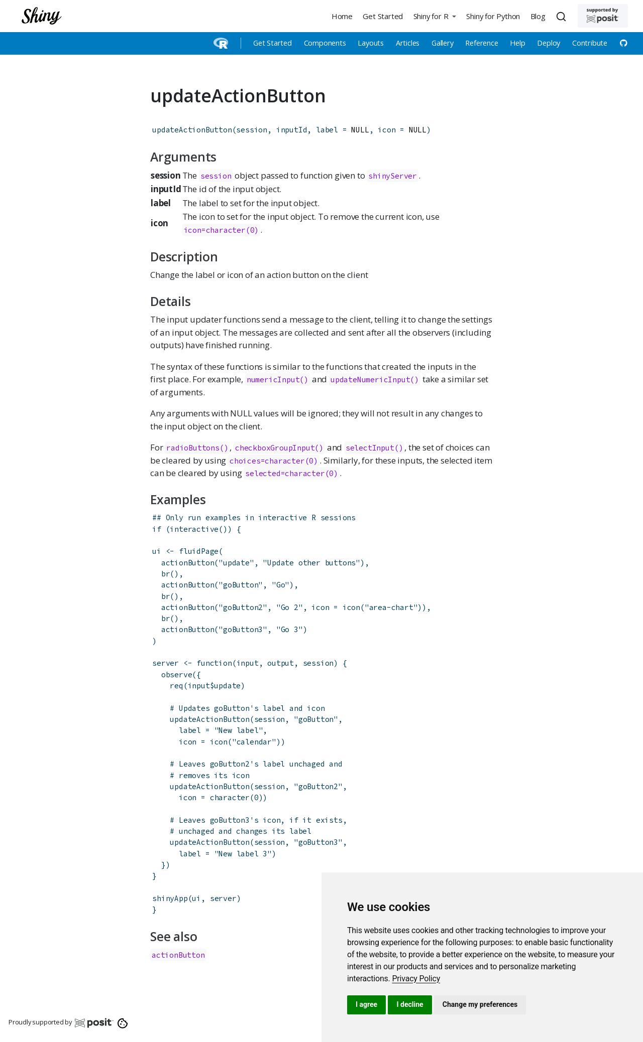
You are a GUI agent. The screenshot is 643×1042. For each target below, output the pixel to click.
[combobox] (563, 16)
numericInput (273, 379)
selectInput (370, 448)
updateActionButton (192, 129)
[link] (416, 978)
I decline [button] (409, 1004)
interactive (194, 529)
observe (176, 674)
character (230, 797)
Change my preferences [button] (480, 1004)
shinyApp (169, 898)
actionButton (188, 562)
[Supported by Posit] (603, 16)
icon (351, 607)
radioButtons (193, 448)
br (165, 573)
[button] (434, 16)
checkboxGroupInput (274, 448)
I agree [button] (366, 1004)
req (176, 685)
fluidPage (199, 551)
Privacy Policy (416, 978)
